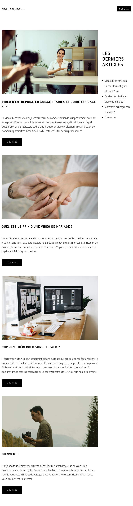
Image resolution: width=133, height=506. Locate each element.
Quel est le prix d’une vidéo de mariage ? (37, 226)
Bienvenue (10, 454)
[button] (124, 8)
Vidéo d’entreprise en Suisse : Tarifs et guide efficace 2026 (116, 86)
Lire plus (12, 142)
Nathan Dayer (13, 9)
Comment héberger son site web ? (31, 347)
